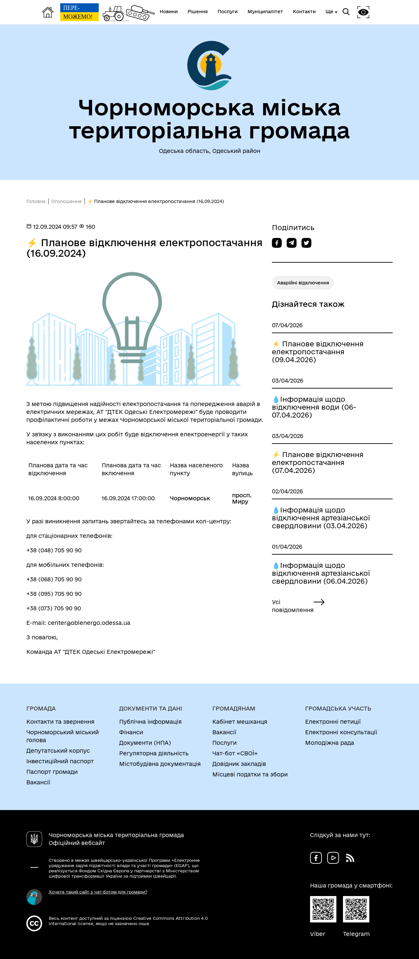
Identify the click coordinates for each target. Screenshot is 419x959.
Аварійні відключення (303, 282)
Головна (35, 201)
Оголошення (66, 201)
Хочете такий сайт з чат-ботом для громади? (98, 891)
